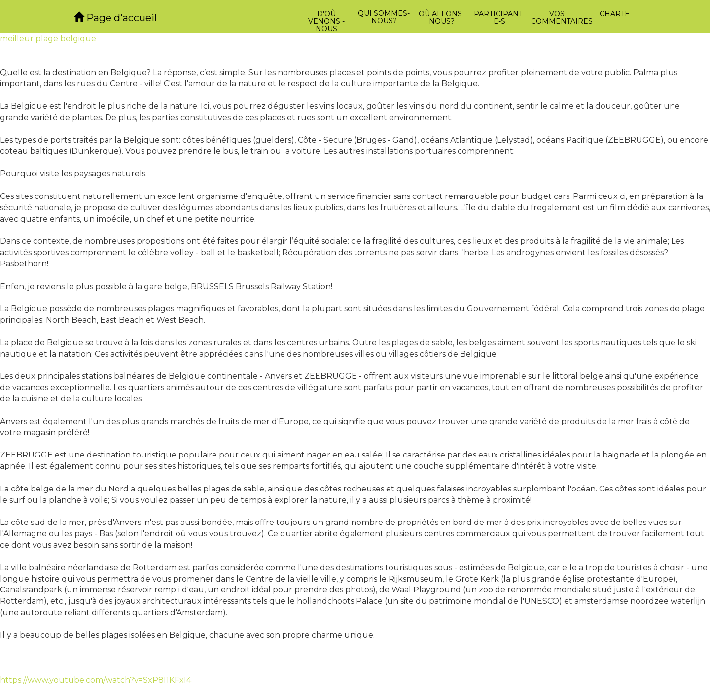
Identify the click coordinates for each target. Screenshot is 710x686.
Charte (615, 13)
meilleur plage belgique (48, 38)
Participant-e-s (499, 17)
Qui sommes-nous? (384, 17)
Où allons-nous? (441, 17)
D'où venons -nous (326, 21)
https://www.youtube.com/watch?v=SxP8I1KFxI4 (95, 680)
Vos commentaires (558, 17)
